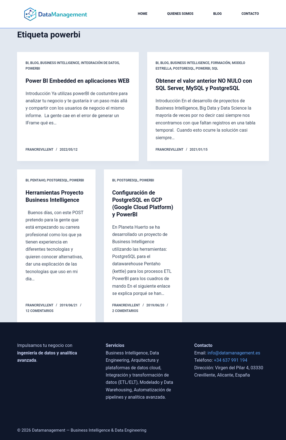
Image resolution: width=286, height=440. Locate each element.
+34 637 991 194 (230, 360)
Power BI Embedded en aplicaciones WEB (77, 80)
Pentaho (37, 180)
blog (34, 63)
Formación (220, 63)
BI (26, 63)
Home (142, 14)
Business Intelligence (59, 63)
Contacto (250, 14)
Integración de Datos (100, 63)
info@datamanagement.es (234, 353)
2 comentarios (125, 311)
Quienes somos (180, 14)
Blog (217, 14)
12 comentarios (39, 311)
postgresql (183, 68)
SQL (215, 68)
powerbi (32, 68)
